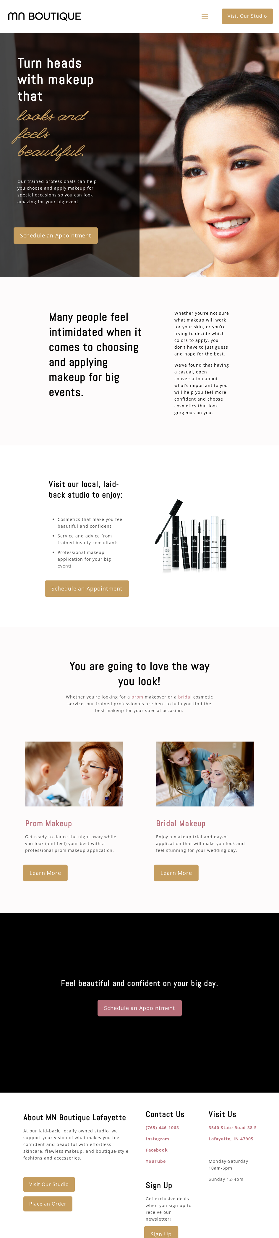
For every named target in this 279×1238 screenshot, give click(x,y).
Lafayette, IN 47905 (231, 1139)
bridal (185, 697)
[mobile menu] (205, 16)
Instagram (157, 1139)
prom (137, 697)
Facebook (157, 1150)
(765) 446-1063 (162, 1127)
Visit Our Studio (247, 16)
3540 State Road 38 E (233, 1127)
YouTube (156, 1161)
